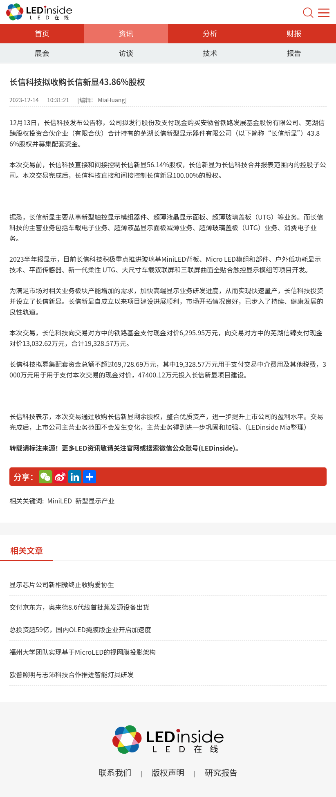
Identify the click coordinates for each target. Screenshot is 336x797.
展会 (42, 52)
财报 (294, 33)
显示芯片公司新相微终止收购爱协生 (61, 584)
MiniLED (59, 500)
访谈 (126, 52)
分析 (210, 33)
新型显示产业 (94, 500)
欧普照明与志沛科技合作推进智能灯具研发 (71, 674)
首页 (42, 33)
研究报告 (221, 772)
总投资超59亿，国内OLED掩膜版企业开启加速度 (80, 629)
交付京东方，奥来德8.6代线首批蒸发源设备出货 (79, 607)
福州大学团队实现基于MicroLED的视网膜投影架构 (82, 652)
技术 (210, 52)
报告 (294, 52)
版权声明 (168, 772)
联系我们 (115, 772)
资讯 (126, 33)
